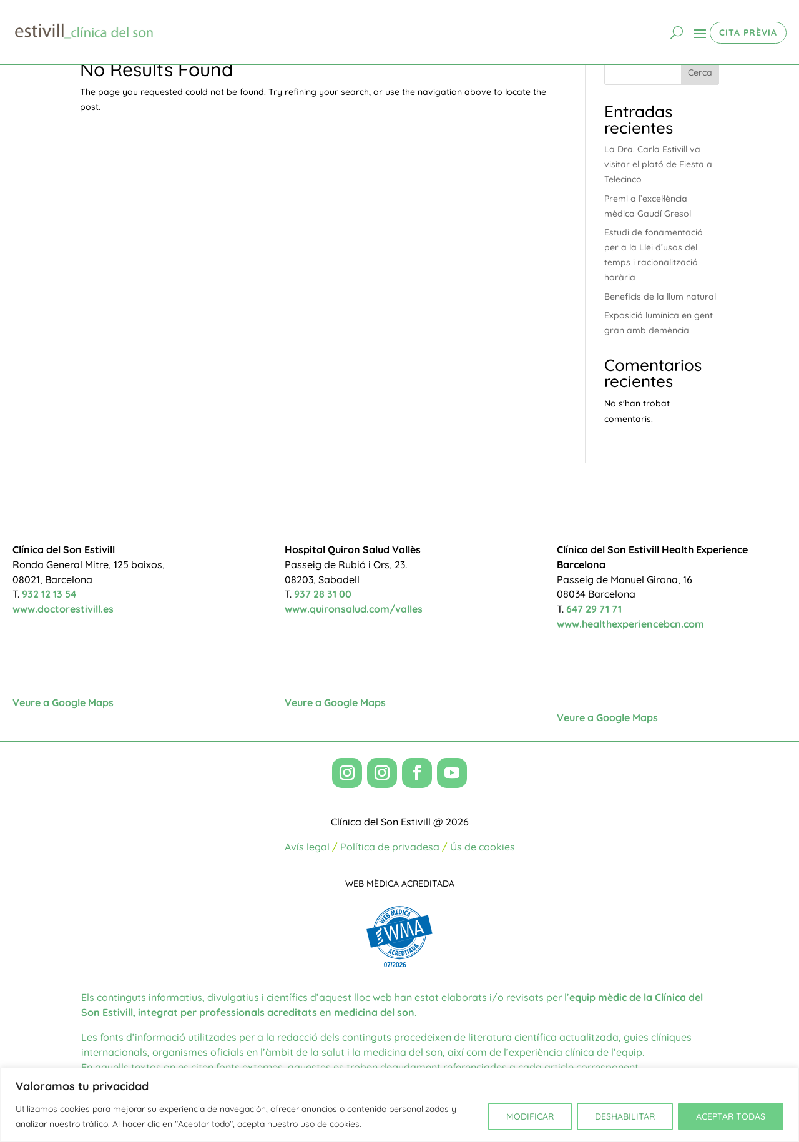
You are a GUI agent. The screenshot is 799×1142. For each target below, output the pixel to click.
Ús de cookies (482, 846)
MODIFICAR (530, 1116)
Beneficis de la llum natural (660, 296)
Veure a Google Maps (63, 702)
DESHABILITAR (625, 1116)
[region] (399, 1105)
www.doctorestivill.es (63, 609)
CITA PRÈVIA (748, 32)
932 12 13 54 (49, 594)
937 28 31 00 (322, 594)
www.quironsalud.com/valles (354, 609)
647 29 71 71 (594, 609)
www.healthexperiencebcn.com (630, 624)
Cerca (700, 72)
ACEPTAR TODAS (730, 1116)
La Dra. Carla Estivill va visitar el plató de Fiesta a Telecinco (658, 164)
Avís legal (307, 846)
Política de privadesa (389, 846)
